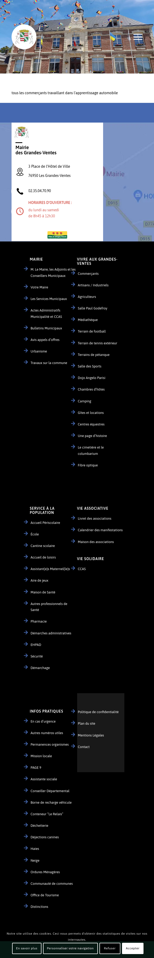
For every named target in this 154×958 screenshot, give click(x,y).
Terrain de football (92, 331)
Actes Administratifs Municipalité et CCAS (46, 313)
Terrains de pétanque (94, 355)
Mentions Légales (91, 735)
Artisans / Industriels (93, 285)
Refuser (109, 948)
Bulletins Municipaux (46, 328)
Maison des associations (96, 542)
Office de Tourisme (45, 895)
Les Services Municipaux (49, 299)
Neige (35, 860)
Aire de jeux (40, 580)
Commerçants (88, 274)
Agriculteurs (87, 297)
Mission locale (41, 756)
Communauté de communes (52, 884)
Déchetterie (40, 826)
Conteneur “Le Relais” (47, 814)
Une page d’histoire (92, 436)
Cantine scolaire (43, 546)
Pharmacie (39, 621)
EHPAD (36, 645)
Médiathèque (88, 320)
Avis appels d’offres (45, 340)
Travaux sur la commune (49, 363)
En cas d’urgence (43, 721)
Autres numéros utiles (47, 733)
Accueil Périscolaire (45, 523)
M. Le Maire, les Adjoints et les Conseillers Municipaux (53, 272)
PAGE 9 (36, 768)
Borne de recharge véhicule (51, 802)
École (35, 534)
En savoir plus (26, 948)
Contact (84, 747)
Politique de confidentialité (98, 712)
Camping (84, 401)
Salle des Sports (90, 366)
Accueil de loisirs (43, 557)
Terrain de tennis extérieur (97, 343)
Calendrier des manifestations (100, 530)
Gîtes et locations (91, 413)
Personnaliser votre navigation (70, 948)
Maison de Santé (43, 592)
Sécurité (37, 656)
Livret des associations (94, 518)
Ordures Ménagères (45, 872)
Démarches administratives (51, 633)
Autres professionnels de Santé (49, 607)
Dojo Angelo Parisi (91, 378)
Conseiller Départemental (50, 791)
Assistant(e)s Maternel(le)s (50, 569)
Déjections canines (45, 837)
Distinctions (39, 907)
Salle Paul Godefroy (93, 308)
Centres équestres (91, 424)
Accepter (133, 948)
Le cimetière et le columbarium (91, 450)
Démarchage (40, 668)
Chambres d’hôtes (91, 389)
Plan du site (86, 723)
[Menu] (135, 36)
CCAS (82, 569)
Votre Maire (39, 287)
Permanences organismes (50, 744)
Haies (35, 849)
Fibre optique (88, 465)
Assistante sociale (44, 779)
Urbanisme (39, 351)
